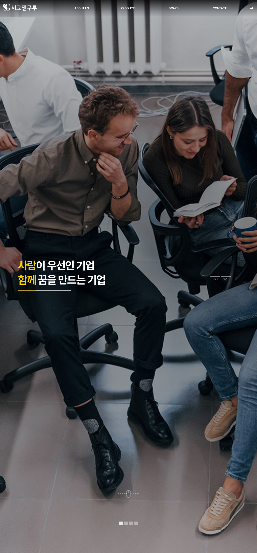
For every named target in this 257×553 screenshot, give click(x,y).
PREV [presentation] (215, 278)
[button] (121, 523)
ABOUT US (82, 8)
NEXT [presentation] (226, 278)
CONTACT (219, 8)
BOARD (173, 8)
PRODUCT (128, 8)
